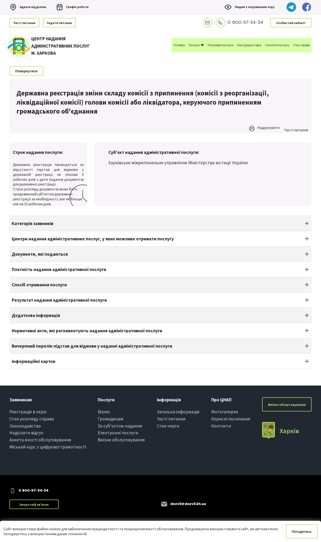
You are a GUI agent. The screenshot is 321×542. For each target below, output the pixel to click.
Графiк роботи (72, 7)
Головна (179, 45)
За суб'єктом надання (120, 426)
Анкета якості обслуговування (40, 440)
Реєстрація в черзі (249, 45)
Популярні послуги (220, 45)
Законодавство (25, 426)
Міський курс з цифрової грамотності (47, 447)
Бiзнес (104, 412)
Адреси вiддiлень (27, 7)
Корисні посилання (230, 419)
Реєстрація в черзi (27, 412)
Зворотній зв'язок (34, 504)
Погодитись (302, 532)
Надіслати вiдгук (26, 432)
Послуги (196, 45)
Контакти (221, 426)
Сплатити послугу (277, 45)
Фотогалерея (224, 412)
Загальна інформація (178, 412)
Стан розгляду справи (31, 419)
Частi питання (24, 23)
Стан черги (168, 426)
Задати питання (59, 23)
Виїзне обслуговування (121, 440)
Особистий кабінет (291, 23)
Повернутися (26, 71)
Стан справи (301, 45)
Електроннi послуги (118, 432)
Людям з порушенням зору (249, 7)
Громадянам (110, 419)
